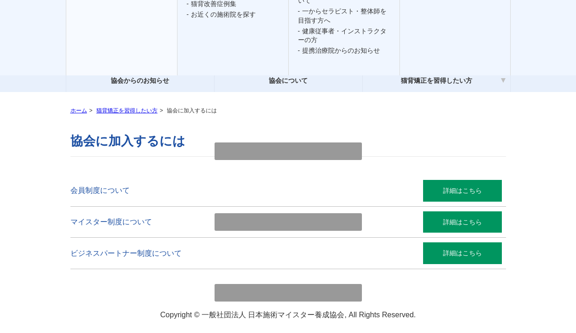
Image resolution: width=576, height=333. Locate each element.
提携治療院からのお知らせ (341, 50)
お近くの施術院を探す (223, 14)
